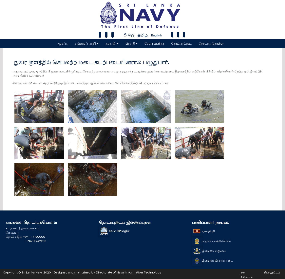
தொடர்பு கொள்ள (211, 43)
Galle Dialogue (119, 231)
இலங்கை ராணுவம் (214, 251)
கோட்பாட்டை (181, 43)
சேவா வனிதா (154, 43)
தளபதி (110, 43)
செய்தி (130, 43)
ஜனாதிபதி (208, 231)
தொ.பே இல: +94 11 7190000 (25, 237)
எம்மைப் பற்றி (85, 43)
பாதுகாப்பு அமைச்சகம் (216, 241)
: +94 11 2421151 (26, 241)
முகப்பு (63, 43)
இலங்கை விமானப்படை (217, 260)
